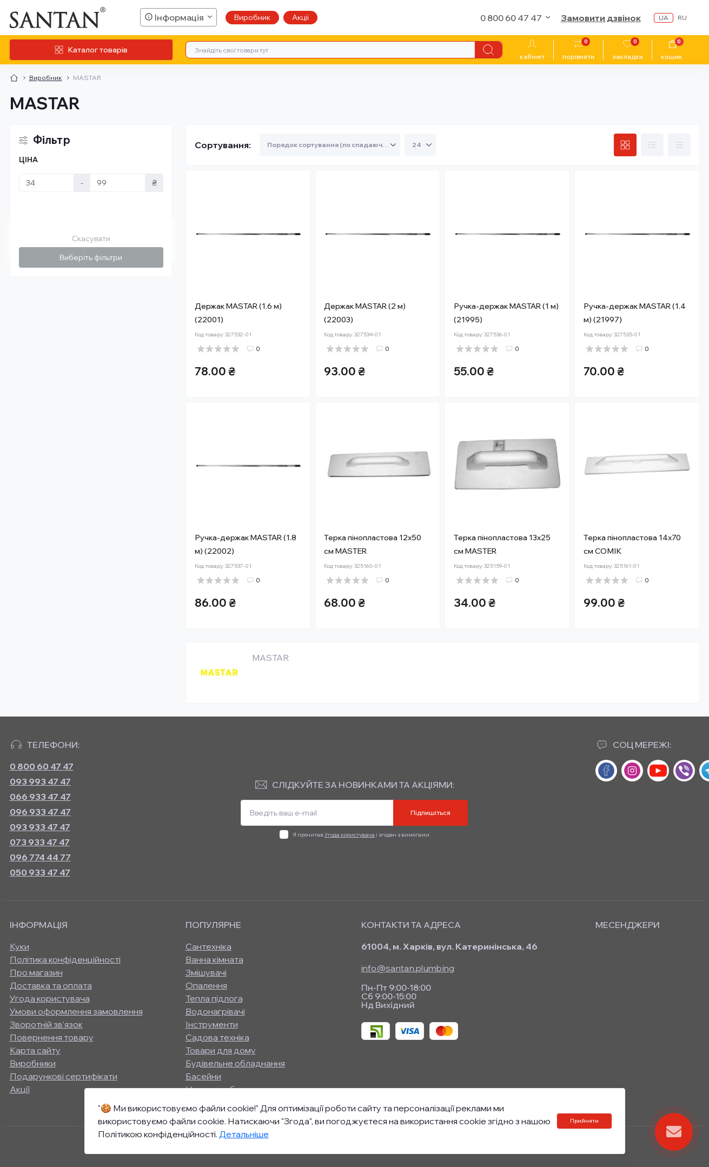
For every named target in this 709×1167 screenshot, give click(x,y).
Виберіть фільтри (90, 257)
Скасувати (91, 238)
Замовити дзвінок (601, 17)
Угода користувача (349, 834)
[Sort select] (330, 145)
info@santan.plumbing (408, 968)
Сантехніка (208, 946)
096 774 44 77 (40, 857)
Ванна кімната (214, 959)
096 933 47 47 (40, 811)
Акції (300, 17)
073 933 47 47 (40, 842)
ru (682, 18)
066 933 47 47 (40, 796)
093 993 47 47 (40, 781)
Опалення (206, 985)
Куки (19, 946)
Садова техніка (217, 1037)
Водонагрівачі (215, 1011)
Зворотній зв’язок (46, 1024)
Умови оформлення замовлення (76, 1011)
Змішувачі (206, 972)
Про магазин (36, 972)
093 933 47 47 (40, 826)
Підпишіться (430, 812)
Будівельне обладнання (235, 1063)
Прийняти (584, 1120)
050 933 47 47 (40, 872)
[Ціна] (47, 183)
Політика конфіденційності (65, 959)
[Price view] (679, 145)
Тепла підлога (214, 998)
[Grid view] (625, 145)
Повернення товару (52, 1037)
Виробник (252, 17)
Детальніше (244, 1134)
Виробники (33, 1063)
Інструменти (211, 1024)
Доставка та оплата (51, 985)
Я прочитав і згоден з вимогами (361, 834)
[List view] (652, 145)
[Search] (488, 50)
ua (663, 18)
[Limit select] (420, 145)
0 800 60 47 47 (42, 766)
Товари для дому (220, 1050)
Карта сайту (35, 1050)
